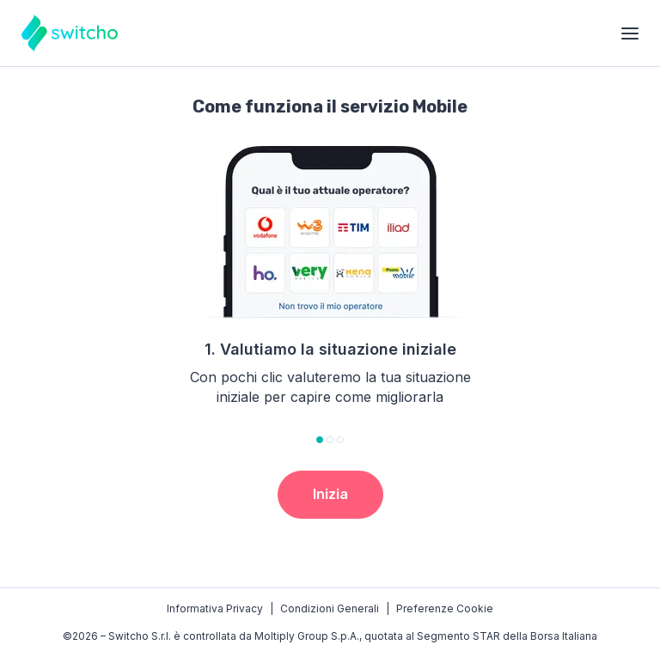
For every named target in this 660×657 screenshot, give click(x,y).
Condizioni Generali (329, 608)
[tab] (319, 439)
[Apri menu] (629, 33)
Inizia (330, 494)
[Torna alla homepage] (69, 33)
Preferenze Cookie (444, 608)
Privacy (215, 609)
